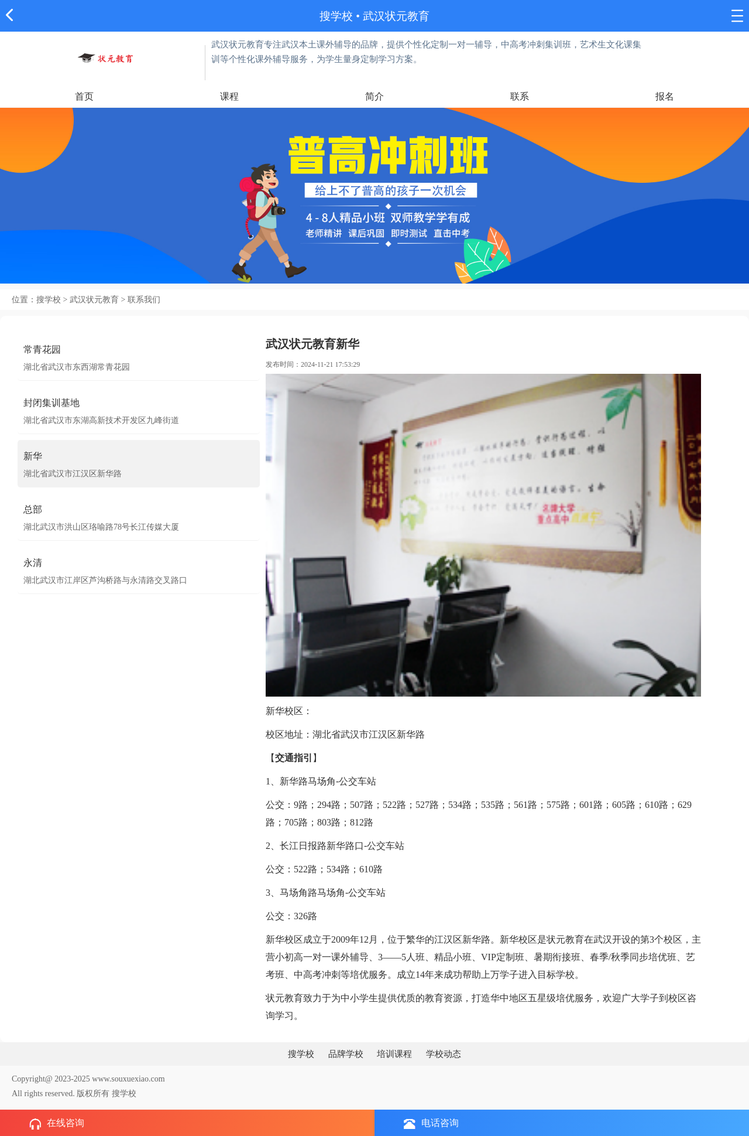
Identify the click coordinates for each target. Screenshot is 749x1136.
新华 (32, 456)
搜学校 (336, 16)
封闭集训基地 (51, 403)
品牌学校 (345, 1054)
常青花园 (42, 349)
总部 (32, 509)
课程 (229, 96)
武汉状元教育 (396, 16)
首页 (84, 96)
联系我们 (144, 299)
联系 (519, 96)
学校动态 (443, 1054)
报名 (664, 96)
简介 (374, 96)
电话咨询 (431, 1123)
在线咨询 (56, 1124)
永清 (32, 563)
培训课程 (394, 1054)
